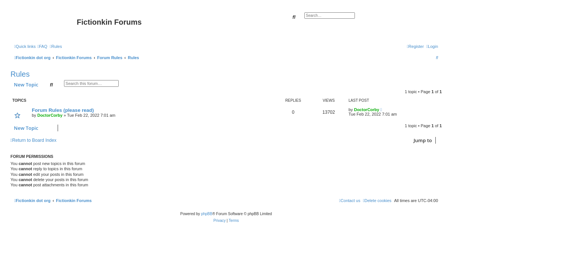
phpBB (206, 214)
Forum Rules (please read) (63, 110)
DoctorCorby (50, 115)
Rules (20, 74)
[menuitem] (42, 46)
